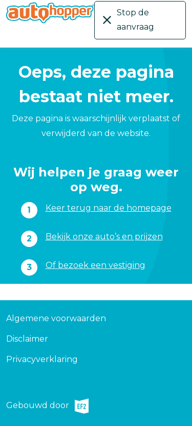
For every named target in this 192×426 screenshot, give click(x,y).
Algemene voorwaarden (56, 318)
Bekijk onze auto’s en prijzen (104, 236)
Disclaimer (27, 339)
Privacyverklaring (42, 359)
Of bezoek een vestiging (95, 265)
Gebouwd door (47, 406)
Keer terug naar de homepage (109, 208)
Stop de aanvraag (135, 20)
